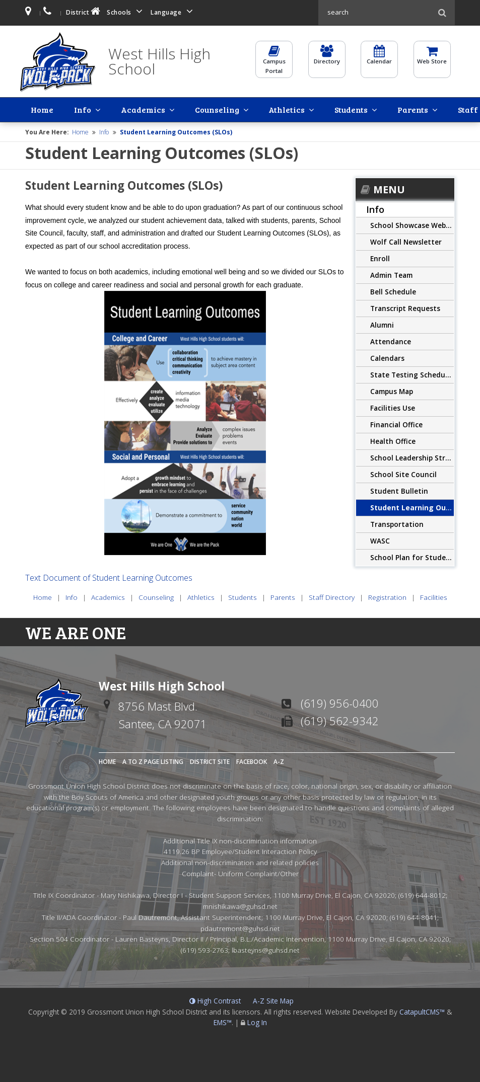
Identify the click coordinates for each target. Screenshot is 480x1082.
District (84, 11)
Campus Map (391, 390)
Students (249, 109)
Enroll (380, 257)
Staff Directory (349, 109)
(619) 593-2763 (204, 949)
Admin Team (391, 274)
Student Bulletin (399, 490)
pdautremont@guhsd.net (240, 927)
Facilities (452, 109)
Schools (126, 11)
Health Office (393, 440)
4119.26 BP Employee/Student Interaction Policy (240, 851)
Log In (257, 1022)
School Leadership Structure (412, 456)
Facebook (251, 760)
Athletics (204, 109)
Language (173, 11)
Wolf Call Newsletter (406, 241)
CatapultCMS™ (422, 1011)
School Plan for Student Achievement (412, 556)
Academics (97, 109)
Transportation (397, 523)
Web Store (432, 59)
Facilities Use (392, 407)
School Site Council (403, 473)
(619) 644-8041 (413, 916)
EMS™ (223, 1022)
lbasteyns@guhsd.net (266, 949)
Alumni (382, 324)
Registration (406, 109)
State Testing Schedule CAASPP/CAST (412, 373)
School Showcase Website (412, 224)
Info (55, 109)
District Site (210, 760)
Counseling (152, 109)
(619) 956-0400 (340, 702)
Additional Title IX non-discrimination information (240, 839)
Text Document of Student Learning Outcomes (108, 576)
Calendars (387, 357)
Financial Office (396, 423)
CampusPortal (274, 63)
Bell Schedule (393, 290)
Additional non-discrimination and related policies (240, 861)
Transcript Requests (405, 307)
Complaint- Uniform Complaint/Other (240, 872)
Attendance (390, 340)
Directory (327, 59)
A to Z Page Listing (152, 760)
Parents (293, 109)
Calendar (379, 59)
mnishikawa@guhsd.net (240, 905)
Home (33, 109)
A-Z (278, 760)
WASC (380, 540)
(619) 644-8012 (422, 894)
